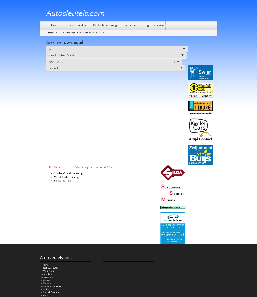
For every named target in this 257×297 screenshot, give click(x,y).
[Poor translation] (132, 246)
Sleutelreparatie (91, 76)
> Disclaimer (47, 200)
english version (154, 25)
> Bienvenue (46, 212)
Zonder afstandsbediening (97, 69)
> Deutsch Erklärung (50, 209)
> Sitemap (45, 197)
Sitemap (109, 227)
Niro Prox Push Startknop (78, 32)
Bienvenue (130, 25)
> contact (45, 206)
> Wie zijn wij (47, 187)
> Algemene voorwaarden (53, 203)
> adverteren (47, 194)
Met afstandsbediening (95, 72)
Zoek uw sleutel (79, 25)
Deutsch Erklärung (105, 25)
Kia (60, 32)
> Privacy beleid (48, 218)
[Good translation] (121, 246)
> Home (44, 181)
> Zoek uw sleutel (49, 184)
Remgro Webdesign (208, 227)
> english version (49, 215)
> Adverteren (47, 191)
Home (55, 25)
